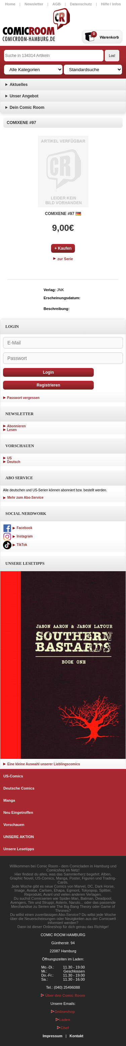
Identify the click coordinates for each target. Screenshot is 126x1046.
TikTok (15, 545)
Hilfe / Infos (111, 4)
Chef (63, 1028)
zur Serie (63, 259)
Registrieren (48, 385)
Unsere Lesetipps (18, 849)
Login (48, 372)
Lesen (12, 430)
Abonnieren (16, 426)
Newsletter (34, 4)
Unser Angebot (24, 96)
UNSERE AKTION (18, 837)
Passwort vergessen (23, 398)
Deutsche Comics (18, 788)
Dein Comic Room (27, 107)
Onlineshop (63, 1012)
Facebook (17, 528)
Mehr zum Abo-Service (23, 497)
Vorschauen (13, 825)
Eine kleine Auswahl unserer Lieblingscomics (41, 764)
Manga (9, 800)
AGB (56, 4)
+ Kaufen (63, 248)
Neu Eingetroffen (18, 812)
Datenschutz (81, 4)
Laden (63, 1020)
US (9, 458)
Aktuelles (19, 84)
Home (10, 4)
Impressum (52, 1036)
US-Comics (13, 776)
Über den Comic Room (63, 995)
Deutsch (13, 462)
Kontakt (76, 1036)
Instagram (18, 536)
